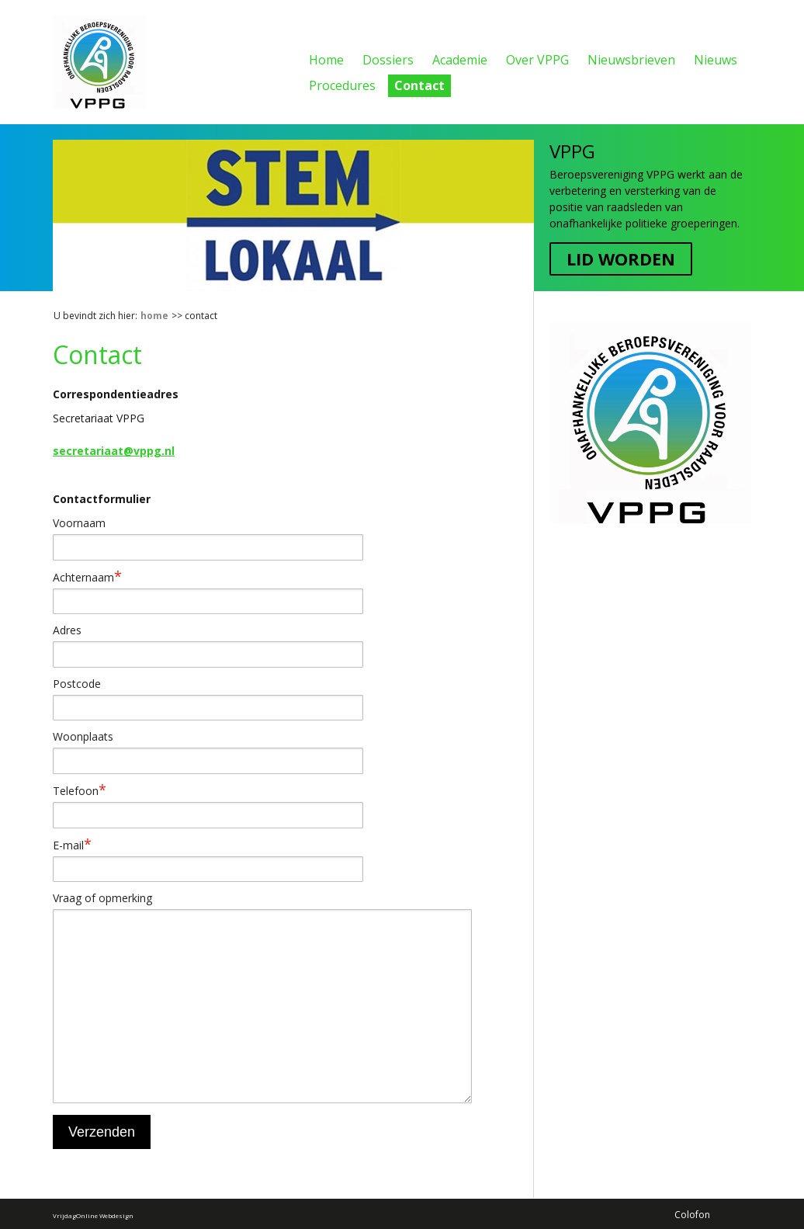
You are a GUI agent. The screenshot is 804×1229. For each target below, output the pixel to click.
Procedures (342, 85)
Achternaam (87, 576)
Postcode (77, 683)
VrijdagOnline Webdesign (93, 1214)
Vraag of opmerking (102, 898)
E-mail (72, 844)
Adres (67, 630)
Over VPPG (537, 59)
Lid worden (621, 258)
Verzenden (101, 1132)
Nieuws (715, 59)
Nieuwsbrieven (631, 59)
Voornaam (79, 523)
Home (326, 59)
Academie (459, 59)
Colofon (692, 1213)
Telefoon (79, 790)
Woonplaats (83, 736)
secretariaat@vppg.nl (114, 450)
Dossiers (388, 59)
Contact (419, 85)
